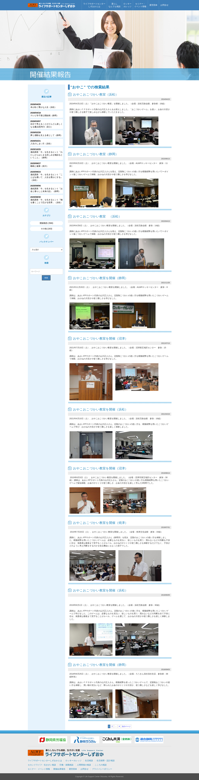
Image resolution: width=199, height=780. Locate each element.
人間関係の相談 (84, 765)
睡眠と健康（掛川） (46, 164)
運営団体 (153, 5)
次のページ (126, 726)
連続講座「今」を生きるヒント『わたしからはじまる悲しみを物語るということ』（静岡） (46, 153)
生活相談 (89, 760)
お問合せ (164, 5)
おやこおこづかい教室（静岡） (95, 154)
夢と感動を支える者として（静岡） (46, 133)
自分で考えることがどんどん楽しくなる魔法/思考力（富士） (46, 124)
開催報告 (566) (46, 223)
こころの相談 (101, 765)
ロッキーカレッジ (127, 5)
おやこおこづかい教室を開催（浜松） (100, 409)
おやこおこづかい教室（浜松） (95, 94)
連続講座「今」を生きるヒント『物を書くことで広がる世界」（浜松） (46, 200)
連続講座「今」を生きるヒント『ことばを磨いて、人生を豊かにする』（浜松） (46, 175)
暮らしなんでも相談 (114, 5)
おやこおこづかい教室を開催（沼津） (100, 338)
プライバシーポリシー (102, 769)
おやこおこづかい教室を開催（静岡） (100, 278)
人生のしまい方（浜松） (46, 142)
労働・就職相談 (66, 765)
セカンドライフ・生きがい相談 (42, 765)
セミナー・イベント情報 (140, 5)
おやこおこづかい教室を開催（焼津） (100, 523)
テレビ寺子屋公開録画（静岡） (46, 114)
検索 (46, 278)
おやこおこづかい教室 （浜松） (97, 216)
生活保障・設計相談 (106, 760)
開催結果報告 (59, 769)
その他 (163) (46, 229)
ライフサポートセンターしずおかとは (94, 5)
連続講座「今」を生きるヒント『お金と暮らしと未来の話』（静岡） (46, 188)
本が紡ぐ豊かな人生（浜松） (46, 105)
